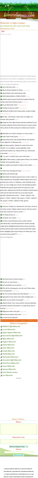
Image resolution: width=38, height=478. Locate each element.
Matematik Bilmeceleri (10, 357)
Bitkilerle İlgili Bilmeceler (11, 326)
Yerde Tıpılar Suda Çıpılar (13, 136)
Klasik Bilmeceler (9, 345)
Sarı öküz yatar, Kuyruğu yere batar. (15, 171)
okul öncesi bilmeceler (27, 468)
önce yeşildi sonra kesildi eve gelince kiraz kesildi (19, 165)
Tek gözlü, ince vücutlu (11, 218)
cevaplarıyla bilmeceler (9, 468)
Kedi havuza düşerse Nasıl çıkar (14, 314)
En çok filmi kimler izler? (14, 105)
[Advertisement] (19, 55)
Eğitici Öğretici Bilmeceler (12, 332)
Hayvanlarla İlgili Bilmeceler (12, 335)
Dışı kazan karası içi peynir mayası (14, 279)
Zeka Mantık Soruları (10, 372)
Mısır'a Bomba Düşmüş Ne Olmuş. (16, 90)
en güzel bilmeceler (22, 474)
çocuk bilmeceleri (24, 471)
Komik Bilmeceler (9, 351)
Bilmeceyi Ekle (18, 455)
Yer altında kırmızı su (10, 215)
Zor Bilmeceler (8, 375)
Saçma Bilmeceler (9, 366)
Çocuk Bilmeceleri (9, 329)
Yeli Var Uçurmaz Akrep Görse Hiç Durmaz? (18, 294)
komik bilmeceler (14, 474)
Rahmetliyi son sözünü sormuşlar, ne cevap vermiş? (19, 133)
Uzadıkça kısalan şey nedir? (14, 108)
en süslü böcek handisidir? (10, 317)
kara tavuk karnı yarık (10, 87)
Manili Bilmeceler (9, 354)
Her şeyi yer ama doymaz (10, 282)
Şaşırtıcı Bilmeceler (9, 369)
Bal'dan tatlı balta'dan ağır (10, 174)
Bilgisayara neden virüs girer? (14, 311)
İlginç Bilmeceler (8, 339)
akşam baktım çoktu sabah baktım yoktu (14, 93)
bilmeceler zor (18, 468)
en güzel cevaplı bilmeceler (15, 476)
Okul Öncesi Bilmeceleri (11, 363)
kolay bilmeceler (8, 471)
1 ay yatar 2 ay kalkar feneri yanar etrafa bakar (17, 156)
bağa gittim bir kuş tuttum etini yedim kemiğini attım (19, 297)
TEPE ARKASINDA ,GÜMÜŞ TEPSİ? (16, 96)
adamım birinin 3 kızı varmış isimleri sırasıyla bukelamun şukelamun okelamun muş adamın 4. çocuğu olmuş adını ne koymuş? (18, 305)
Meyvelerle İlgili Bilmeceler (12, 360)
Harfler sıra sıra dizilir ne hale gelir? (15, 300)
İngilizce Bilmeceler (9, 342)
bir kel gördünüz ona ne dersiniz (14, 285)
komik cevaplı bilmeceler (27, 476)
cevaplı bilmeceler (16, 471)
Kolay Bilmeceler (8, 348)
